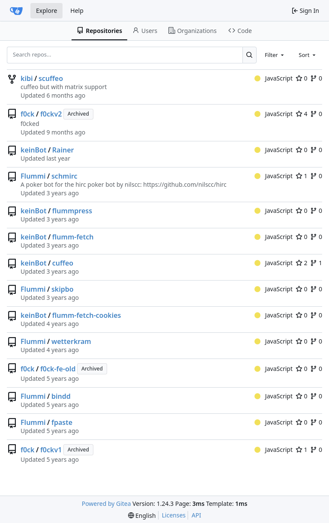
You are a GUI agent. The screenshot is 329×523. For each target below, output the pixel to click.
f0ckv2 (51, 114)
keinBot (33, 150)
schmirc (64, 176)
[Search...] (249, 55)
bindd (61, 396)
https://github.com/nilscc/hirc (184, 184)
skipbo (62, 289)
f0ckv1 (51, 449)
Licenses (174, 515)
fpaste (61, 422)
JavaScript (273, 78)
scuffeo (51, 78)
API (196, 515)
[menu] (142, 515)
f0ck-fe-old (57, 369)
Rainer (63, 150)
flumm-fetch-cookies (86, 315)
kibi (27, 78)
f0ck (28, 114)
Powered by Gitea (106, 503)
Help (77, 10)
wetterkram (71, 341)
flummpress (72, 210)
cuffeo (62, 263)
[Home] (16, 10)
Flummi (33, 176)
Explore (46, 10)
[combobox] (275, 55)
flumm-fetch (73, 237)
